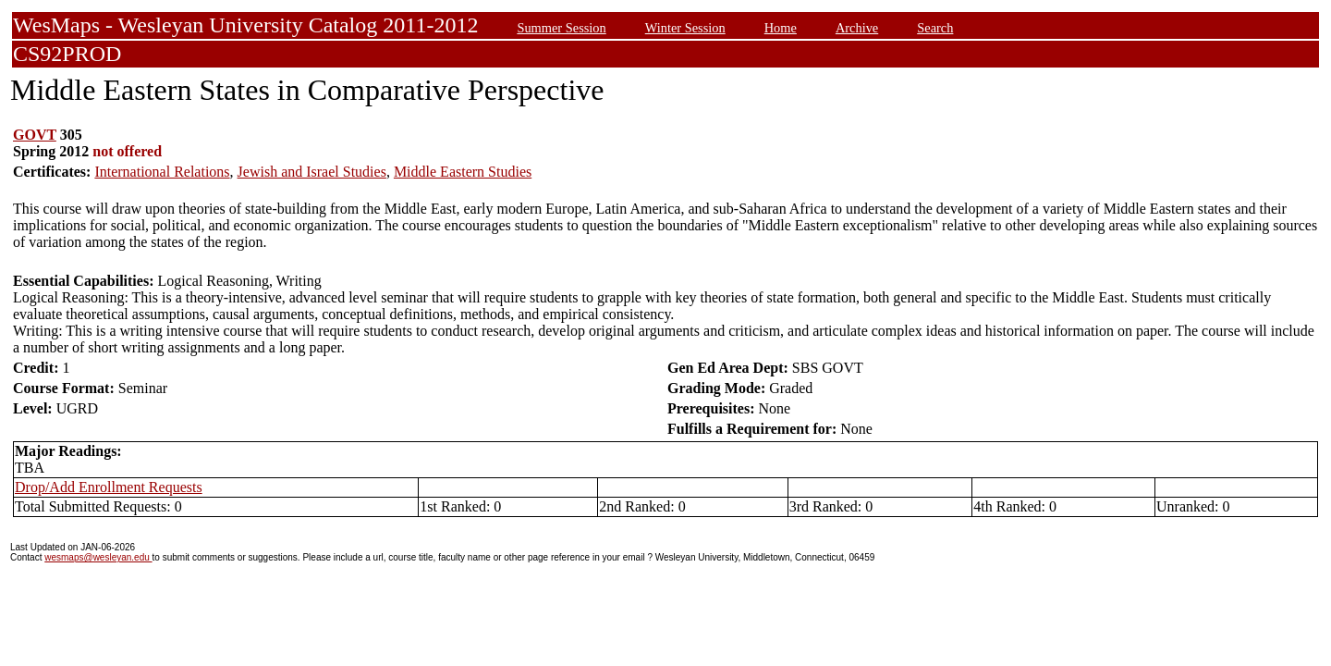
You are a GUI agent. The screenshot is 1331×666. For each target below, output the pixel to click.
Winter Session (685, 27)
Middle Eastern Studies (462, 171)
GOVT (34, 134)
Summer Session (561, 27)
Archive (857, 27)
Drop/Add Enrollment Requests (108, 487)
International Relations (161, 171)
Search (935, 27)
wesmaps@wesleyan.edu (98, 557)
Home (780, 27)
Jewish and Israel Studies (312, 171)
